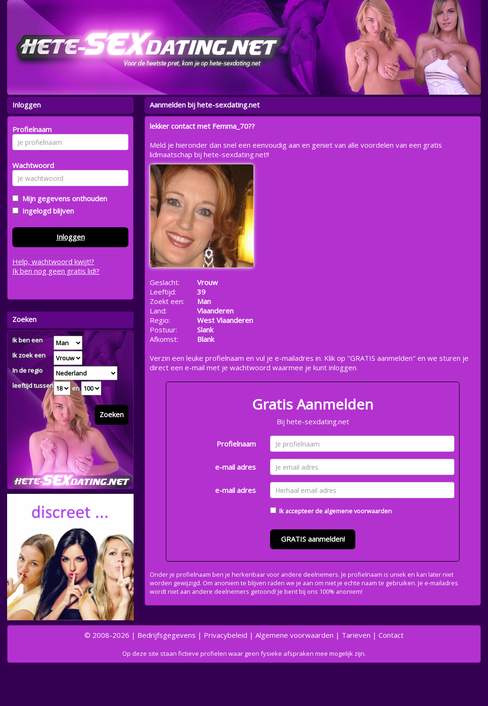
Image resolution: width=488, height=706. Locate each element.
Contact (391, 635)
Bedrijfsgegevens (166, 635)
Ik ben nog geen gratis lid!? (55, 271)
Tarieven (356, 635)
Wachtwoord (30, 165)
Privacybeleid (225, 635)
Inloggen (70, 236)
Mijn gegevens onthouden (62, 198)
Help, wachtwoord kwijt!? (53, 261)
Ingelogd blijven (46, 210)
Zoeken (111, 414)
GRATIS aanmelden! (313, 539)
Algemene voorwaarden (294, 635)
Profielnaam (236, 443)
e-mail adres (235, 467)
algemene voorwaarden (358, 511)
